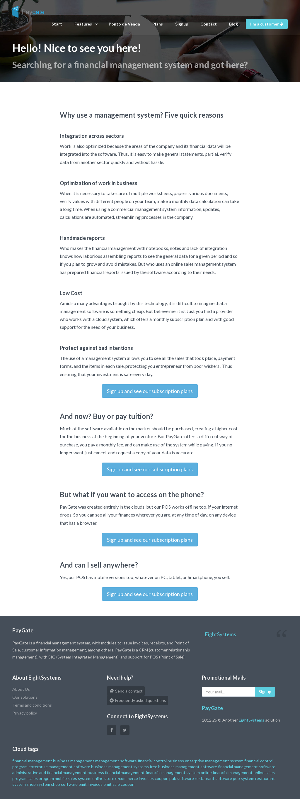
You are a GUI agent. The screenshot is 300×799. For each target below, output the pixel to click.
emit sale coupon (118, 784)
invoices (146, 778)
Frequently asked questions (137, 700)
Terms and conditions (32, 704)
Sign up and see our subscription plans (150, 391)
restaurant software (213, 778)
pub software (181, 778)
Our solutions (25, 697)
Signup (181, 23)
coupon (161, 778)
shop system (38, 784)
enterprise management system (214, 760)
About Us (21, 689)
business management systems (120, 766)
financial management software (246, 766)
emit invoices (91, 784)
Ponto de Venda (124, 23)
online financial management (227, 772)
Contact (208, 23)
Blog (233, 23)
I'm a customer (266, 23)
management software (116, 760)
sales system (79, 778)
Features (86, 24)
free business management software (183, 766)
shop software (64, 784)
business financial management (116, 772)
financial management (32, 760)
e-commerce (126, 778)
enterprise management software (59, 766)
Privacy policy (24, 712)
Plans (157, 23)
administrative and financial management (49, 772)
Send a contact (126, 690)
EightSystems (220, 634)
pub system (243, 778)
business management (73, 760)
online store (103, 778)
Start (57, 23)
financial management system (173, 772)
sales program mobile (47, 778)
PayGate (212, 708)
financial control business (161, 760)
